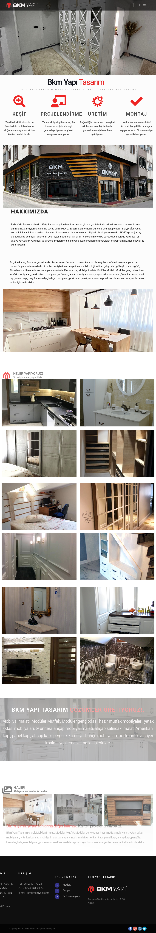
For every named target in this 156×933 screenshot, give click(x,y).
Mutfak (9, 884)
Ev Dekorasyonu (14, 896)
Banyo (8, 890)
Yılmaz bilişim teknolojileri (43, 928)
